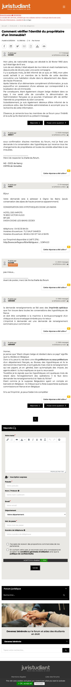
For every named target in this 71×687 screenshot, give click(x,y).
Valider (35, 568)
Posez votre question (56, 123)
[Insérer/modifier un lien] (8, 440)
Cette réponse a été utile (56, 172)
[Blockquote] (17, 440)
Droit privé (13, 26)
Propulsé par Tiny (57, 471)
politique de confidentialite (22, 554)
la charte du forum (40, 280)
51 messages (63, 184)
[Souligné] (37, 440)
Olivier (11, 263)
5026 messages (62, 133)
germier (11, 301)
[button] (23, 440)
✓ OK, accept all (25, 683)
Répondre (35, 123)
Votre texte (9, 435)
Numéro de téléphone (15, 530)
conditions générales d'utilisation (34, 552)
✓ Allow (43, 560)
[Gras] (29, 440)
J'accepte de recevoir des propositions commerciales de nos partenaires (35, 545)
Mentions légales (18, 677)
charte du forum (31, 158)
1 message (64, 53)
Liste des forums (52, 677)
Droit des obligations (27, 26)
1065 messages (62, 299)
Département (10, 510)
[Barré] (41, 440)
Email (7, 501)
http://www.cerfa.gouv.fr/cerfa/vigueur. (21, 242)
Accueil (4, 26)
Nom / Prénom (12, 491)
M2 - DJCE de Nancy (12, 163)
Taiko (10, 186)
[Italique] (33, 440)
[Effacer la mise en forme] (45, 440)
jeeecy (11, 135)
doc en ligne (27, 20)
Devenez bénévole (36, 641)
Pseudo (8, 482)
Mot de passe (10, 521)
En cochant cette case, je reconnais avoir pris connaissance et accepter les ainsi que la (35, 552)
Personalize (39, 684)
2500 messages (62, 262)
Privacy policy (50, 684)
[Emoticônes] (59, 440)
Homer (37, 40)
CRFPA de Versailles (12, 166)
